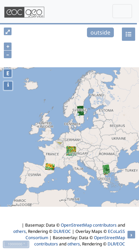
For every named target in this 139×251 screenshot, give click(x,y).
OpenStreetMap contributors (89, 225)
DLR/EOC (62, 231)
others (19, 231)
